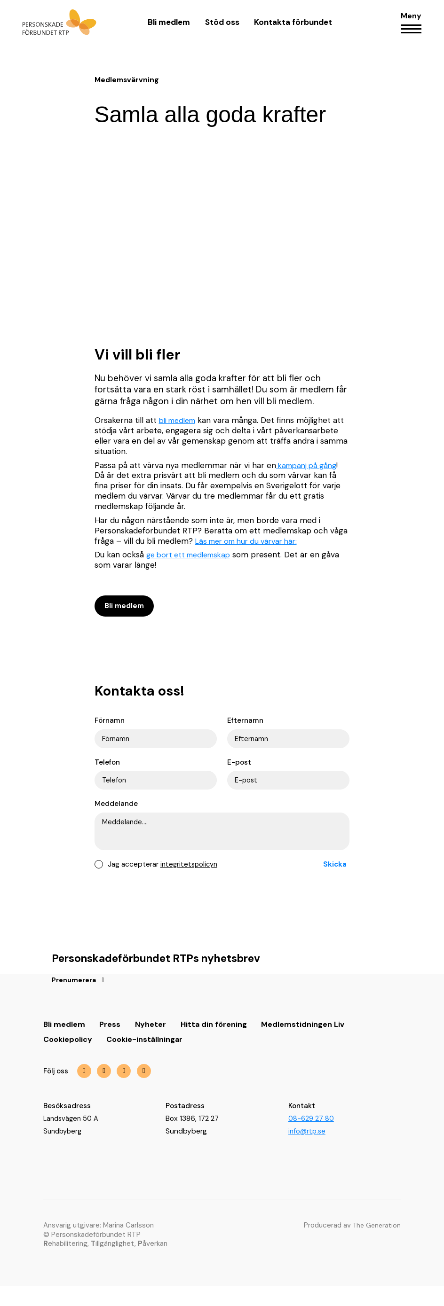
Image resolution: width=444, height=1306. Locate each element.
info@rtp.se (307, 1151)
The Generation (375, 1245)
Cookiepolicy (69, 1058)
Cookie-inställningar (148, 1058)
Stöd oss (222, 27)
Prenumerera (76, 998)
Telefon (107, 767)
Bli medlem (169, 27)
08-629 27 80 (312, 1138)
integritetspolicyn (190, 881)
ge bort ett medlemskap (192, 554)
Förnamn (110, 724)
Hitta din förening (216, 1043)
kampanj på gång (309, 465)
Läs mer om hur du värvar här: (251, 541)
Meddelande (116, 810)
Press (110, 1043)
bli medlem (180, 420)
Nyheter (151, 1043)
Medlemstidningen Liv (306, 1043)
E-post (239, 767)
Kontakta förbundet (293, 27)
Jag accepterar (164, 881)
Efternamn (245, 724)
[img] (127, 1090)
